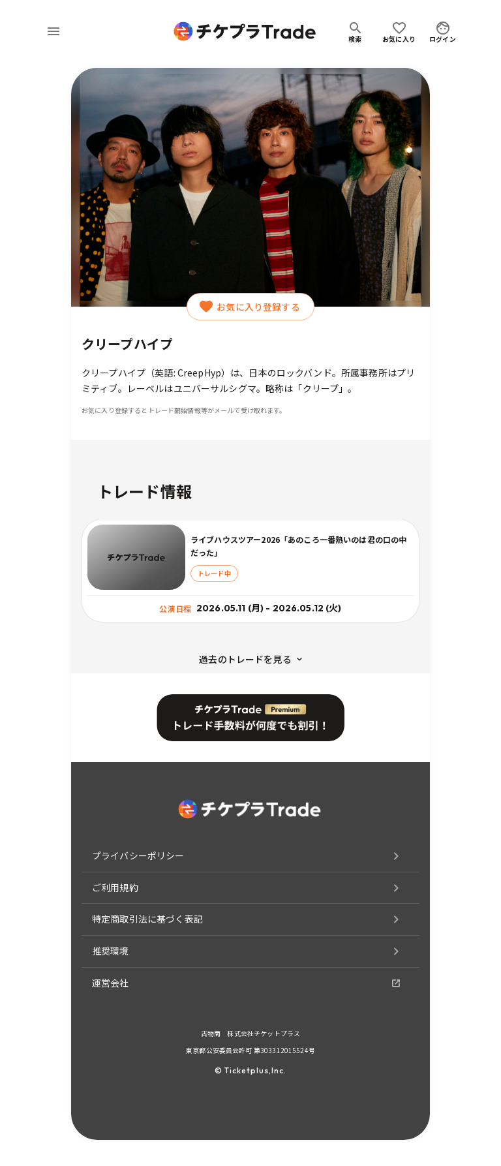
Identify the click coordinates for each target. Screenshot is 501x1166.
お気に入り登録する (250, 307)
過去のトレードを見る (250, 659)
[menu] (53, 31)
